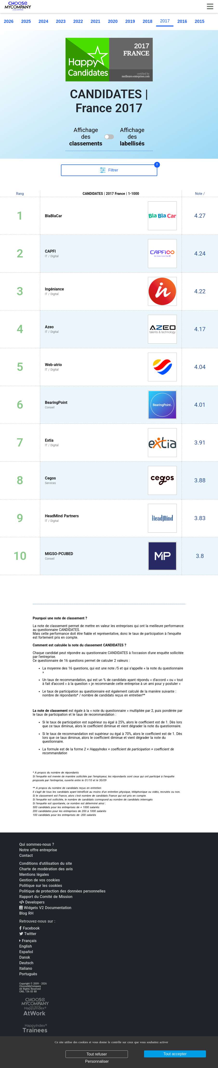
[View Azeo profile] (111, 329)
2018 (147, 21)
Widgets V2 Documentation (45, 907)
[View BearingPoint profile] (111, 404)
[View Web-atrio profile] (111, 367)
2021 (95, 21)
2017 (165, 21)
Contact (26, 855)
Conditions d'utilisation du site (45, 863)
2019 (130, 21)
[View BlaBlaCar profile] (111, 215)
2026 (8, 21)
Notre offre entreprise (38, 850)
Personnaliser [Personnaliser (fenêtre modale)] (97, 1061)
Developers (32, 902)
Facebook (29, 928)
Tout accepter (174, 1054)
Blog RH (26, 913)
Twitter (27, 933)
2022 (78, 21)
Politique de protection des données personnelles (62, 891)
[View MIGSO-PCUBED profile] (111, 556)
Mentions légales (34, 874)
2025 (26, 21)
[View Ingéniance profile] (111, 291)
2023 (61, 21)
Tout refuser (96, 1054)
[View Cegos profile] (111, 480)
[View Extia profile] (111, 442)
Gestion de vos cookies (39, 880)
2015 (200, 21)
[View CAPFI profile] (111, 253)
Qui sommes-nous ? (36, 844)
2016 (182, 21)
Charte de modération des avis (46, 869)
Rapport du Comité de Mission (46, 896)
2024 (43, 21)
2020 (113, 21)
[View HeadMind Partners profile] (111, 518)
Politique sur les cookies (40, 885)
